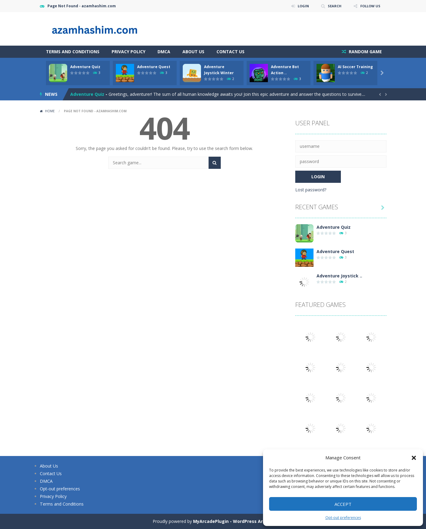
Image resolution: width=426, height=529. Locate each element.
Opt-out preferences (343, 517)
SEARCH (332, 6)
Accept (343, 504)
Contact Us (230, 51)
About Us (193, 51)
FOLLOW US (369, 6)
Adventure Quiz (85, 66)
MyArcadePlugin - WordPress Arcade (233, 521)
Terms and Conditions (72, 51)
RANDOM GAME (365, 51)
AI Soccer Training (355, 66)
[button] (414, 458)
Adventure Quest (153, 66)
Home (50, 111)
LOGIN (300, 6)
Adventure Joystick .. (339, 276)
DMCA (164, 51)
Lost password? (310, 190)
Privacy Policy (128, 51)
